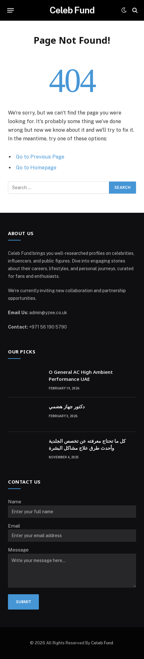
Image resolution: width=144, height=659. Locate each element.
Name (14, 501)
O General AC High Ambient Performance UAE (81, 375)
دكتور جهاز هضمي (67, 406)
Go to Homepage (36, 168)
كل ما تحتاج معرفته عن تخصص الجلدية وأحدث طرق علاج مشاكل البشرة (87, 444)
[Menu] (10, 10)
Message (18, 549)
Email (14, 526)
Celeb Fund (102, 642)
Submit (23, 602)
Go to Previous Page (40, 157)
